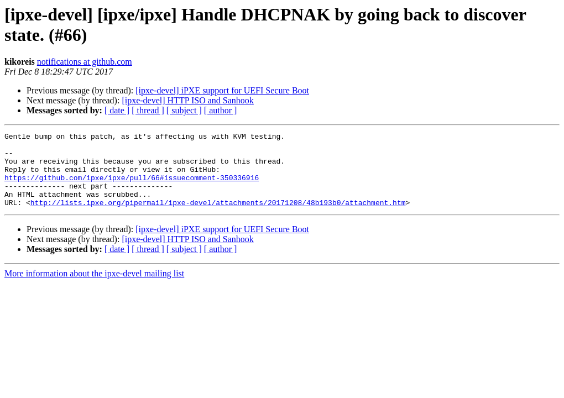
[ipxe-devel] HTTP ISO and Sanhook (187, 100)
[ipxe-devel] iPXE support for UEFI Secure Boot (222, 90)
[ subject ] (184, 110)
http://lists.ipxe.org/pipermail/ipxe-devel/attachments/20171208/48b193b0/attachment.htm (218, 217)
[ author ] (220, 110)
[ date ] (117, 110)
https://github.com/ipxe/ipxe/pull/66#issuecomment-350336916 (131, 187)
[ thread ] (148, 110)
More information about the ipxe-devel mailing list (94, 288)
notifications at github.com (84, 61)
